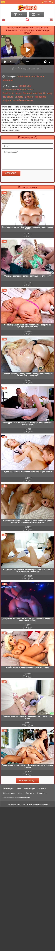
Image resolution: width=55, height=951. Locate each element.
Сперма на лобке (24, 96)
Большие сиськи (26, 76)
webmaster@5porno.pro (40, 804)
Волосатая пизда (11, 93)
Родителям (42, 793)
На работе (40, 96)
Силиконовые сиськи (14, 89)
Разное (40, 76)
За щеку (47, 93)
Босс (30, 89)
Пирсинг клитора (32, 93)
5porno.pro (21, 804)
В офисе (6, 100)
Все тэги (42, 788)
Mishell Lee (25, 86)
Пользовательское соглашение (16, 798)
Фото (20, 793)
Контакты (30, 793)
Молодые (7, 80)
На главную (8, 788)
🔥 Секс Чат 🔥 (47, 2)
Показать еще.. (27, 780)
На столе (8, 96)
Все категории (9, 793)
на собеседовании (23, 100)
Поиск (18, 788)
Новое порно (29, 788)
